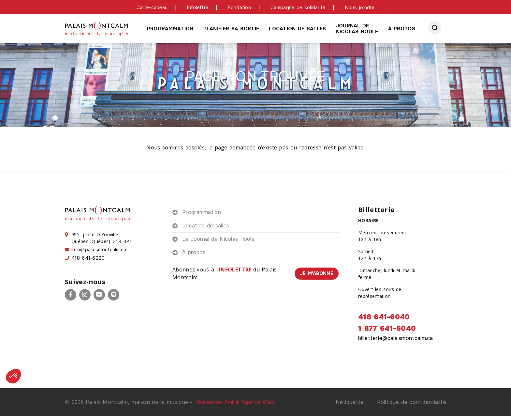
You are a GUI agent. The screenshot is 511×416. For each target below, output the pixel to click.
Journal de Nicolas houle (357, 29)
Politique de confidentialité (411, 402)
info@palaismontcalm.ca (98, 250)
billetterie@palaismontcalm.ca (395, 338)
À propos (401, 28)
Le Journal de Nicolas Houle (218, 239)
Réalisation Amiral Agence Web (234, 402)
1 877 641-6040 (387, 328)
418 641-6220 (88, 258)
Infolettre (197, 7)
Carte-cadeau (152, 7)
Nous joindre (360, 7)
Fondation (239, 7)
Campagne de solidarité (298, 7)
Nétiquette (350, 402)
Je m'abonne (316, 273)
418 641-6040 (384, 317)
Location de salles (297, 28)
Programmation (170, 28)
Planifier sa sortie (231, 28)
